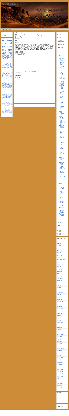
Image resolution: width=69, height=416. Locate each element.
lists (11, 84)
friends (8, 66)
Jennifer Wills (59, 283)
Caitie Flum (59, 257)
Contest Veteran (9, 87)
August (60, 47)
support (10, 75)
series (5, 86)
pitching (3, 109)
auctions (3, 104)
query (3, 40)
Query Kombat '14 (7, 54)
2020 (59, 34)
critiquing (4, 50)
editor (5, 92)
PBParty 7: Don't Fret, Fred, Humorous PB (62, 100)
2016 (59, 40)
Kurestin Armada (60, 308)
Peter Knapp (59, 355)
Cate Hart (59, 262)
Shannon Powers (60, 369)
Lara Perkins (59, 311)
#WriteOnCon (10, 96)
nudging (10, 93)
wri (5, 115)
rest (11, 110)
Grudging (3, 63)
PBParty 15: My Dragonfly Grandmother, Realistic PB (62, 136)
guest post (4, 42)
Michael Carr (59, 332)
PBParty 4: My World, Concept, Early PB (61, 87)
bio (8, 104)
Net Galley (10, 89)
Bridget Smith (59, 255)
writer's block (7, 115)
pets (8, 108)
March (60, 224)
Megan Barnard (60, 327)
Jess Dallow (59, 287)
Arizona (5, 97)
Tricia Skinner (59, 381)
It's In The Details (9, 4)
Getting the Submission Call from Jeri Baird (61, 184)
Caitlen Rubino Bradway (61, 259)
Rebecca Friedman (60, 357)
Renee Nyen (59, 360)
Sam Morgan (59, 362)
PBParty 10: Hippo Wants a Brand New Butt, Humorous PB (62, 113)
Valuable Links (9, 67)
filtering (10, 92)
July (60, 48)
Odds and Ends (9, 81)
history (3, 93)
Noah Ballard (59, 345)
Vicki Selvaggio (59, 387)
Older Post (52, 105)
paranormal (3, 94)
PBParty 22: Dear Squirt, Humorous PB (62, 167)
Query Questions (7, 51)
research (9, 110)
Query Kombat (7, 49)
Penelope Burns (60, 353)
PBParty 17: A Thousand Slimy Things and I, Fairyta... (61, 144)
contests (3, 57)
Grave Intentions (4, 89)
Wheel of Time (4, 82)
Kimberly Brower (60, 304)
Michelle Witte (59, 336)
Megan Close (59, 329)
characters (10, 78)
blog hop (7, 73)
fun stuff (7, 57)
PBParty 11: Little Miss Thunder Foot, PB (62, 118)
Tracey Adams (59, 380)
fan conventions (6, 77)
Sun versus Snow (7, 44)
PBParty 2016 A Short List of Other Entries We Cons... (61, 188)
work (6, 96)
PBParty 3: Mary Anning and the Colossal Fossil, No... (62, 83)
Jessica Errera (59, 290)
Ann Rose (59, 248)
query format (6, 110)
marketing (7, 75)
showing (3, 112)
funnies (3, 84)
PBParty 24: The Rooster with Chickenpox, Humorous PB (62, 175)
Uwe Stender (59, 383)
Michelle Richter (60, 334)
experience (7, 92)
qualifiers (8, 109)
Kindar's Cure (9, 63)
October (60, 44)
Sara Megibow (59, 364)
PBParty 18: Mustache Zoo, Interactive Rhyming (61, 149)
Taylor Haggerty (60, 376)
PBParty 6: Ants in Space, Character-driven (61, 96)
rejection (7, 94)
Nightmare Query (7, 47)
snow (5, 95)
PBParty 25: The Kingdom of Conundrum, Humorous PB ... (62, 180)
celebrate (3, 83)
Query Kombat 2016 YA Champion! (61, 211)
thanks (11, 95)
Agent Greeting (4, 76)
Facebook (3, 88)
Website (10, 29)
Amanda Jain (59, 245)
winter (7, 86)
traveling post (6, 78)
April (60, 222)
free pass (10, 83)
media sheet (3, 108)
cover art (9, 55)
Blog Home (5, 29)
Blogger (40, 413)
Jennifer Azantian (60, 278)
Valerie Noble (59, 385)
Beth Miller (59, 252)
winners (3, 96)
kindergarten (8, 84)
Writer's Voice (6, 103)
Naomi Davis (59, 343)
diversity (6, 83)
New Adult (3, 81)
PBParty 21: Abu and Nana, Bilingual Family (62, 164)
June (60, 219)
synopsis (7, 95)
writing (10, 52)
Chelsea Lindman (60, 264)
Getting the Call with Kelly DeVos (61, 63)
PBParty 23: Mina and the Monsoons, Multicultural (61, 171)
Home (35, 105)
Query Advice (4, 64)
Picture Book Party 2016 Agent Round (61, 70)
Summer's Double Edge (5, 101)
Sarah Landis (59, 366)
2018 (59, 37)
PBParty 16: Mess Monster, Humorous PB (62, 140)
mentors (3, 85)
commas (8, 105)
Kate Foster (59, 297)
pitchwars (3, 68)
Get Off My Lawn (8, 88)
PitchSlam (4, 60)
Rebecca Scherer (60, 359)
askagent (10, 103)
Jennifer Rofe (59, 280)
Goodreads (3, 73)
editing (3, 56)
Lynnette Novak (60, 320)
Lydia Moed (59, 318)
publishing (8, 85)
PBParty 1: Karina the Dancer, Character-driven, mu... (61, 74)
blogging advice (4, 105)
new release (9, 72)
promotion (3, 70)
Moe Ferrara (59, 338)
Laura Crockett (59, 313)
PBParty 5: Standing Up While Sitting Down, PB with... (61, 91)
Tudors (5, 102)
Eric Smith (59, 273)
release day (9, 56)
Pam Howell (59, 346)
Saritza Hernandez (60, 367)
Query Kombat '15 (5, 53)
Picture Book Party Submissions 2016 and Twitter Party (61, 201)
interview (10, 59)
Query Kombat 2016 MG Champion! (61, 208)
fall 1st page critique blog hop (7, 69)
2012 (59, 233)
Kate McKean (59, 299)
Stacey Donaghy (60, 373)
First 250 (7, 97)
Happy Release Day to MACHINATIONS (62, 60)
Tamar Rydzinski (60, 374)
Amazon (3, 97)
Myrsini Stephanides (60, 341)
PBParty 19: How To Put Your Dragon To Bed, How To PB (61, 154)
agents (3, 46)
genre (5, 84)
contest (7, 60)
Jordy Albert (10, 98)
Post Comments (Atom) (36, 107)
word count (3, 115)
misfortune (6, 108)
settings (11, 111)
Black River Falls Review (62, 217)
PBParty (19, 72)
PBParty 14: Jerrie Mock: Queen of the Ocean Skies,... (61, 131)
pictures (11, 108)
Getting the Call (7, 42)
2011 (59, 234)
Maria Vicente (59, 325)
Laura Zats (59, 315)
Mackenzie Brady (60, 322)
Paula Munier (59, 352)
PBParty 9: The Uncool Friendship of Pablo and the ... (62, 108)
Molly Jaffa (59, 339)
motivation (6, 93)
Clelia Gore (59, 266)
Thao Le (58, 378)
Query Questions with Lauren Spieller (62, 56)
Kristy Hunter (59, 306)
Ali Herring (59, 243)
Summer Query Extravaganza (7, 62)
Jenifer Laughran (60, 276)
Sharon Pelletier (60, 371)
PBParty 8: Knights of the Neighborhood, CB (62, 103)
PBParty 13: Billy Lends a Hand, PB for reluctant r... (62, 127)
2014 (59, 230)
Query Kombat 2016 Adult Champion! (61, 214)
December (61, 41)
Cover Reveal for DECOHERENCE (62, 66)
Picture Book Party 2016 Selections (61, 192)
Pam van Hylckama (60, 348)
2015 (59, 228)
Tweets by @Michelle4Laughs (5, 35)
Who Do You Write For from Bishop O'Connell (62, 196)
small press (6, 112)
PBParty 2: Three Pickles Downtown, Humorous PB (62, 79)
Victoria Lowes (59, 388)
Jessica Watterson (60, 292)
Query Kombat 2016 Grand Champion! (61, 205)
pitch (5, 85)
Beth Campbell (59, 250)
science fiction (7, 111)
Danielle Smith (59, 269)
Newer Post (17, 105)
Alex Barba (59, 241)
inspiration (9, 40)
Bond (5, 87)
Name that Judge (8, 68)
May (60, 221)
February (61, 225)
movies (11, 77)
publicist (5, 109)
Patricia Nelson (59, 350)
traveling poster (8, 58)
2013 (59, 231)
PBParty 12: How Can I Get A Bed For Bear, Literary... (62, 122)
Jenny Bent (59, 285)
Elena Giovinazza (60, 271)
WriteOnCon (7, 102)
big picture (5, 104)
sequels (3, 78)
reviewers (6, 74)
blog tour (10, 104)
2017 (59, 38)
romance (3, 111)
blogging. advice (9, 82)
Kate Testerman (60, 301)
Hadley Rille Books (5, 98)
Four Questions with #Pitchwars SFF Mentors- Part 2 (62, 52)
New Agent (4, 59)
